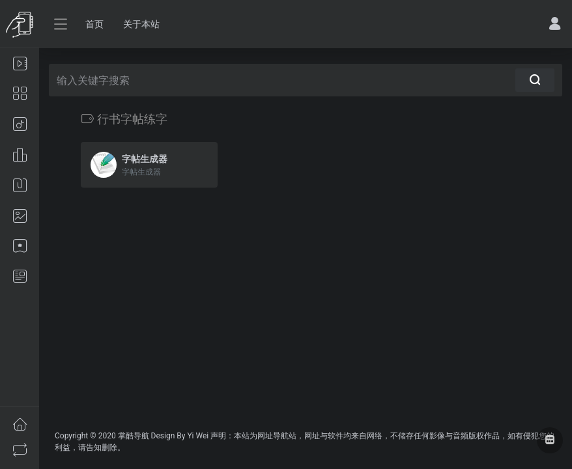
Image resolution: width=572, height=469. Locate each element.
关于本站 (141, 24)
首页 (94, 24)
